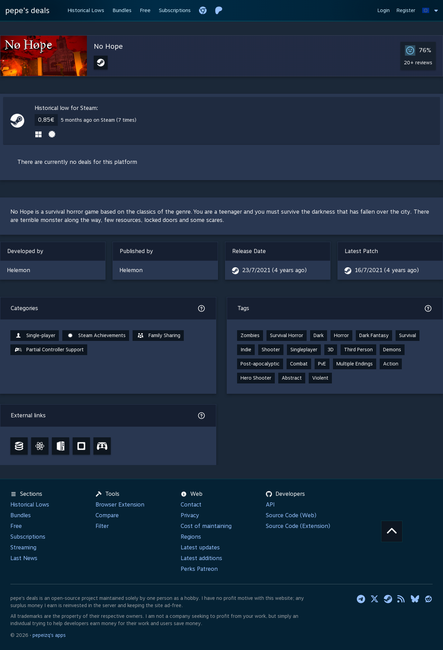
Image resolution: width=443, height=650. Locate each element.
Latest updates (200, 547)
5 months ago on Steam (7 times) (98, 120)
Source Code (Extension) (298, 526)
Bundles (20, 515)
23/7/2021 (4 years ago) (274, 270)
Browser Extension (120, 504)
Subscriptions (27, 536)
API (270, 504)
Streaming (23, 547)
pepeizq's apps (49, 635)
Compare (107, 515)
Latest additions (201, 558)
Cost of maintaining (206, 526)
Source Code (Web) (291, 515)
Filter (102, 526)
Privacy (190, 515)
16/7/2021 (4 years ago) (387, 270)
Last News (23, 558)
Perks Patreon (199, 569)
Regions (191, 536)
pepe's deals (27, 10)
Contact (191, 504)
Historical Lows (29, 504)
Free (16, 526)
